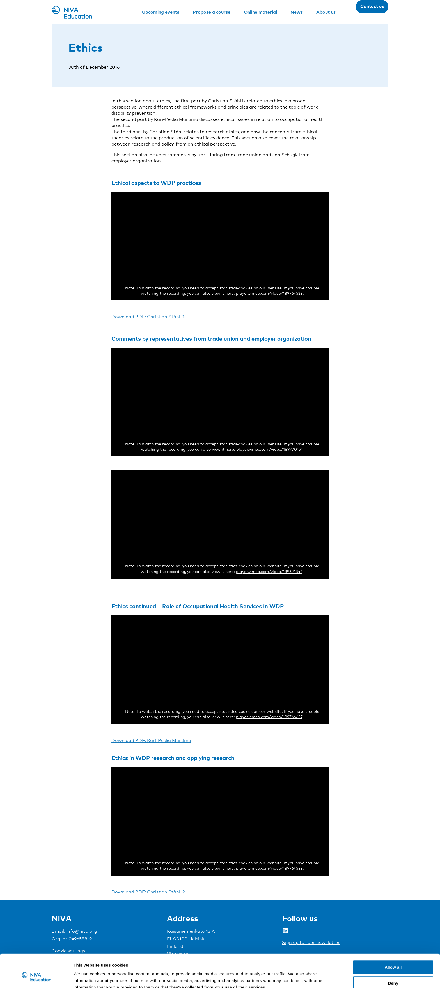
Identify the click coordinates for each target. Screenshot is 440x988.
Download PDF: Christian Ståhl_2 (148, 892)
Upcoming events (160, 12)
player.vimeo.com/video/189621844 (269, 571)
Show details (294, 977)
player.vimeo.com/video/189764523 (269, 293)
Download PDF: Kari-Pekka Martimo (151, 740)
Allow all (393, 938)
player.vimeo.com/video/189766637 (269, 716)
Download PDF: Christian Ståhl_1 (147, 316)
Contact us (372, 6)
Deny (393, 954)
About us (326, 12)
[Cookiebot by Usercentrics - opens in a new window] (36, 977)
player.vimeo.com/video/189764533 (269, 868)
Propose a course (211, 12)
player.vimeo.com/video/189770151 (269, 449)
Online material (260, 12)
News (296, 12)
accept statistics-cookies (229, 287)
